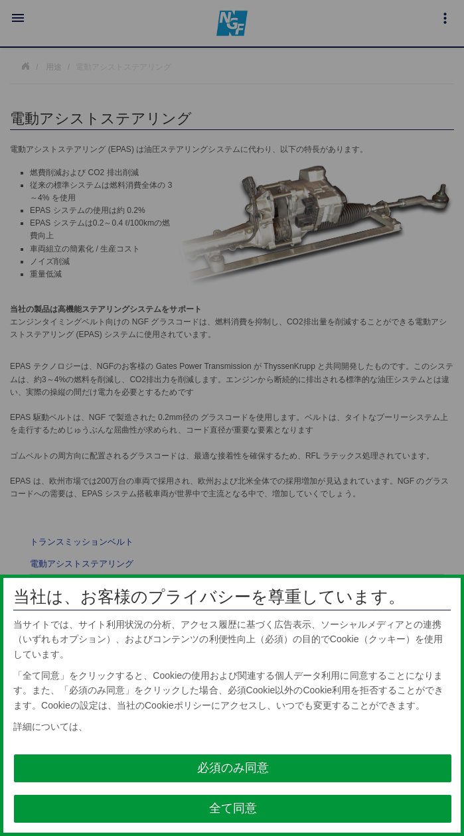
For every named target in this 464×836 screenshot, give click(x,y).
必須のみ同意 (233, 767)
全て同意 (233, 808)
